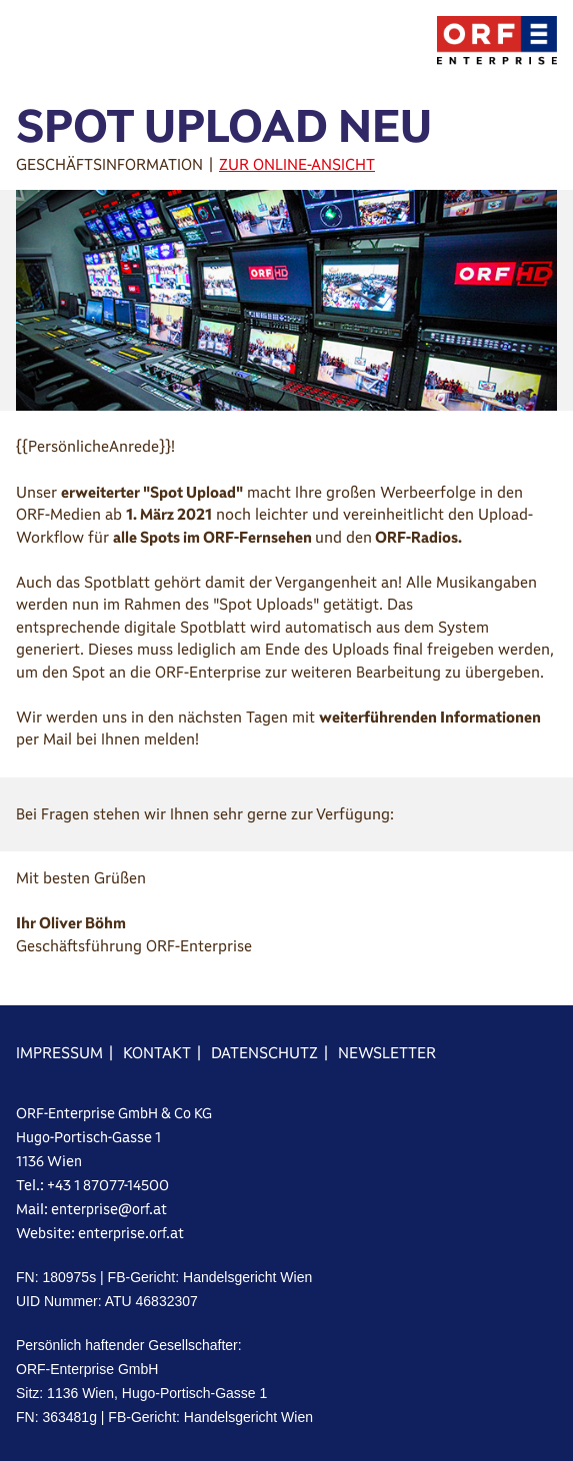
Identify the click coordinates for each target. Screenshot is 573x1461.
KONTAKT (157, 1052)
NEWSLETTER (387, 1052)
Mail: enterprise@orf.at (91, 1209)
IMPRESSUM (59, 1052)
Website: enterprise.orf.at (100, 1233)
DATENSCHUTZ (264, 1052)
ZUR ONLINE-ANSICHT (297, 164)
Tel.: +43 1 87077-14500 (92, 1185)
